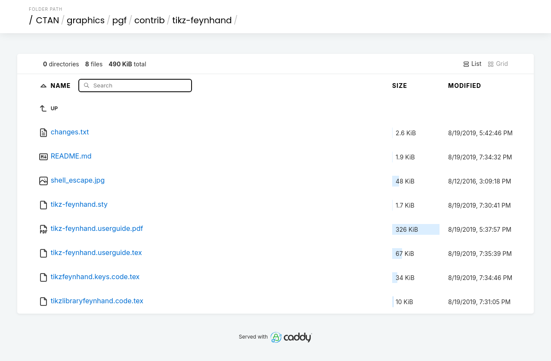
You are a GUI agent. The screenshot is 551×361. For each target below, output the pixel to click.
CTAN (47, 20)
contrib (149, 20)
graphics (86, 20)
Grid (497, 64)
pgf (119, 20)
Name (61, 85)
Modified (464, 85)
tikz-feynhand (202, 20)
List (472, 64)
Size (399, 85)
